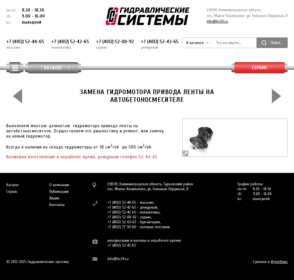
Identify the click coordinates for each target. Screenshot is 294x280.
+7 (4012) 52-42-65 (70, 44)
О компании (59, 184)
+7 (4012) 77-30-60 (121, 226)
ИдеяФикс (279, 261)
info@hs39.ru (217, 21)
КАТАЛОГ (57, 68)
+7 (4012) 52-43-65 (160, 44)
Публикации (59, 191)
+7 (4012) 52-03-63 (121, 222)
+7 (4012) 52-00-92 (115, 44)
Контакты (57, 204)
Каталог (12, 184)
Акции (54, 198)
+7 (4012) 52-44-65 (25, 44)
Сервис (260, 68)
